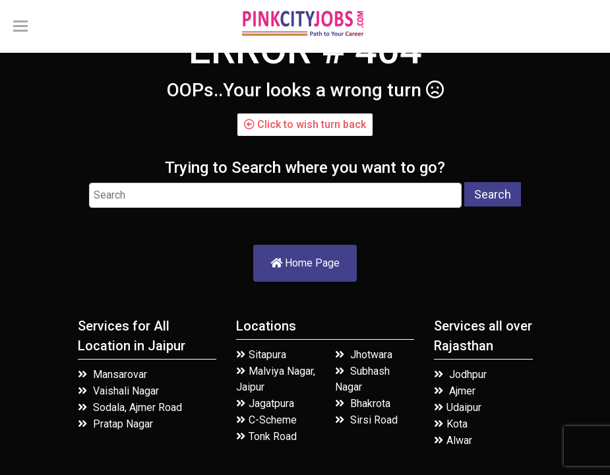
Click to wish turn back (305, 124)
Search (492, 194)
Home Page (305, 263)
